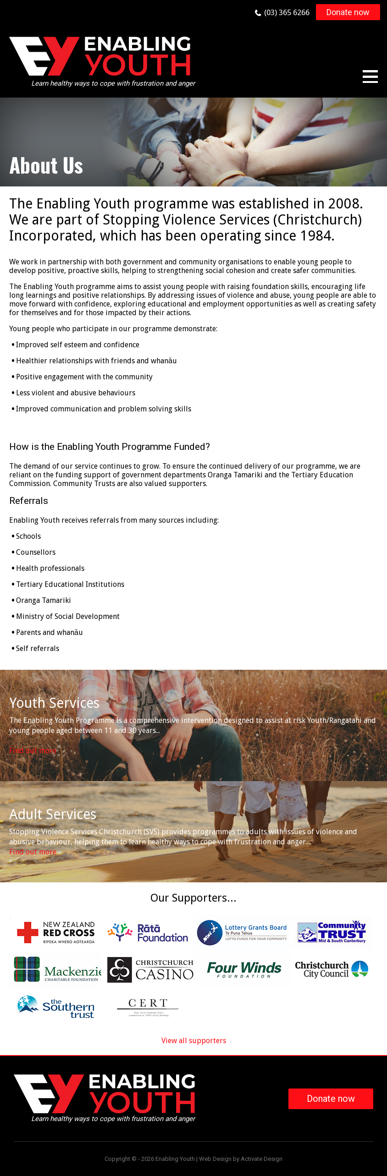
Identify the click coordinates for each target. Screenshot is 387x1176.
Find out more (32, 750)
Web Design (215, 1158)
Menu (370, 76)
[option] (193, 142)
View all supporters (193, 1040)
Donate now (348, 12)
